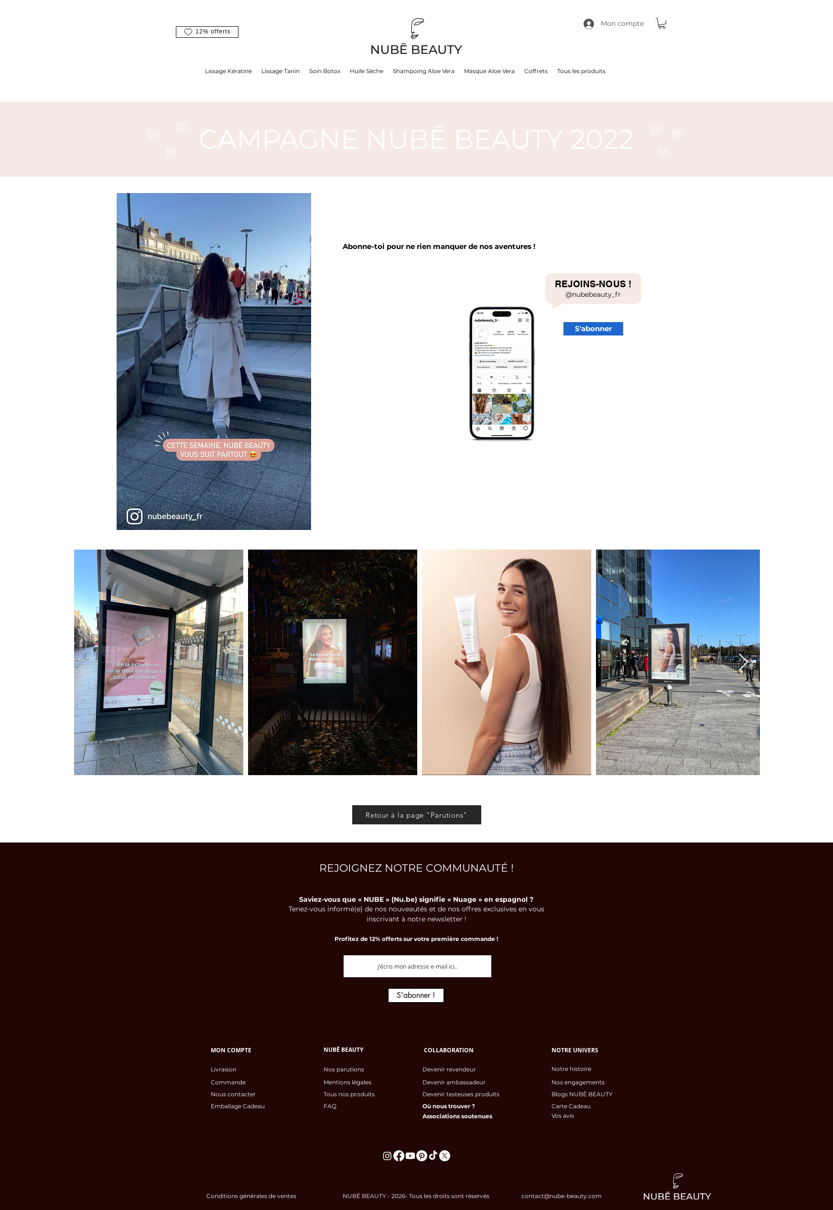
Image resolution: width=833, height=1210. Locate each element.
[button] (207, 32)
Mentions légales (347, 1082)
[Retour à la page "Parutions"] (416, 814)
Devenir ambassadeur (454, 1082)
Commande (228, 1082)
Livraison (224, 1069)
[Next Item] (743, 662)
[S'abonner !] (416, 995)
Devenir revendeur (449, 1069)
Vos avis (563, 1115)
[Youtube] (410, 1155)
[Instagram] (387, 1155)
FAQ (330, 1106)
